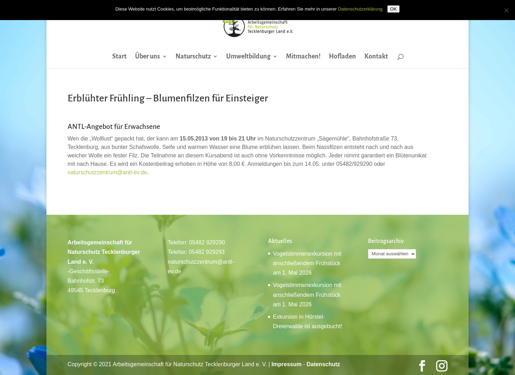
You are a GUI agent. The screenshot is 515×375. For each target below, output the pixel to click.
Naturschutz (193, 57)
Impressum (286, 364)
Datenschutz (323, 364)
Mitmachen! (303, 57)
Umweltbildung (248, 57)
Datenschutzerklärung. (361, 9)
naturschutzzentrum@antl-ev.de (107, 172)
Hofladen (342, 57)
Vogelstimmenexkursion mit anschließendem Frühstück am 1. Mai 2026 (307, 263)
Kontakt (376, 57)
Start (119, 57)
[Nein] (506, 10)
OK (393, 9)
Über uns (147, 57)
